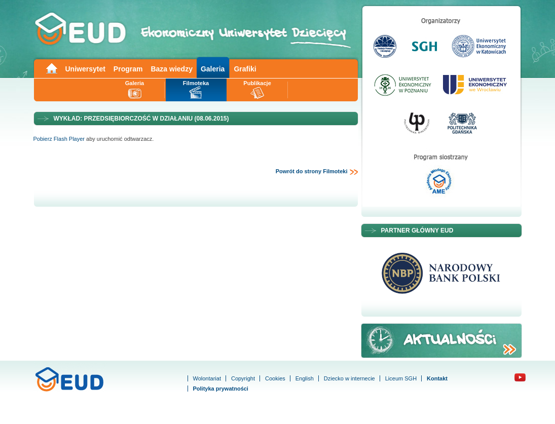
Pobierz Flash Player (59, 139)
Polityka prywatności (220, 389)
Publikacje (257, 83)
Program (128, 69)
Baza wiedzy (171, 69)
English (304, 378)
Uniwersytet (85, 69)
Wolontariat (207, 378)
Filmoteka (196, 83)
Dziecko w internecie (349, 378)
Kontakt (437, 378)
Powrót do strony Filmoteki (317, 171)
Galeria (213, 69)
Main (51, 68)
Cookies (275, 378)
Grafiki (245, 69)
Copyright (243, 378)
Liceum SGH (401, 378)
